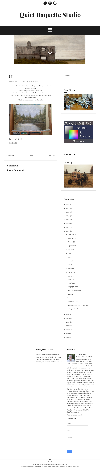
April (69, 265)
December (71, 234)
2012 (67, 337)
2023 (68, 216)
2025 (68, 208)
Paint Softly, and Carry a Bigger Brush (79, 305)
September (71, 246)
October (70, 242)
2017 (67, 318)
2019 (68, 231)
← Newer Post (9, 156)
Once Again (71, 283)
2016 (68, 322)
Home (31, 156)
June (69, 257)
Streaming (70, 279)
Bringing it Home (72, 287)
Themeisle (30, 467)
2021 (67, 223)
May (69, 261)
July (69, 253)
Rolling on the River (73, 309)
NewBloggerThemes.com (51, 467)
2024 (68, 212)
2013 (67, 333)
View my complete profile (75, 415)
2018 (68, 314)
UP (11, 76)
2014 (67, 329)
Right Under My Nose (74, 290)
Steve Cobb (82, 355)
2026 (68, 204)
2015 (67, 326)
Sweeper (70, 294)
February (71, 272)
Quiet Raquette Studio (50, 14)
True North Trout (21, 86)
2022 (68, 220)
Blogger (65, 464)
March (70, 268)
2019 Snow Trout (72, 301)
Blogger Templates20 (73, 467)
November (71, 238)
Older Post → (52, 156)
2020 (68, 227)
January (70, 276)
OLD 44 (68, 162)
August (70, 249)
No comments (33, 81)
